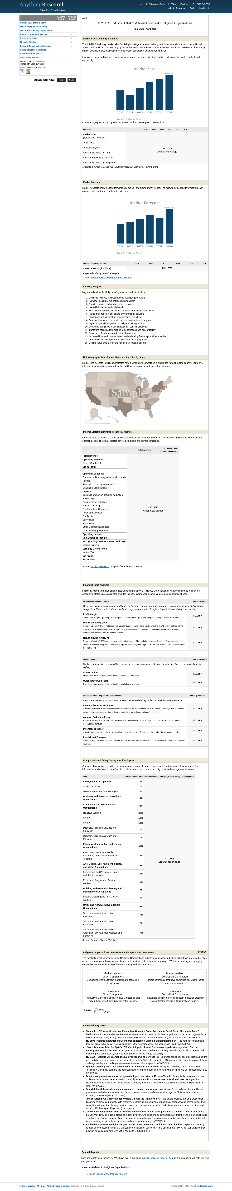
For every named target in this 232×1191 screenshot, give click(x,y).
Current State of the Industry (33, 23)
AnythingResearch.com (202, 1186)
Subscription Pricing (157, 4)
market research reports (154, 1158)
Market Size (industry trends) (33, 27)
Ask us (172, 1158)
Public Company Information (33, 50)
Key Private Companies (31, 54)
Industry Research (176, 8)
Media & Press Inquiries (58, 1186)
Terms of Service (27, 1186)
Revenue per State (28, 38)
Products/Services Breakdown (34, 34)
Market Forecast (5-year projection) (36, 30)
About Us (41, 1186)
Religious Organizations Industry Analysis (106, 1174)
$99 (61, 79)
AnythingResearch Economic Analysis (111, 277)
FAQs (173, 4)
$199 (71, 79)
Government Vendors (30, 58)
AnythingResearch (100, 566)
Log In (141, 4)
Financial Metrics (28, 42)
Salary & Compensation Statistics (35, 46)
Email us (184, 4)
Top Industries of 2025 (199, 8)
